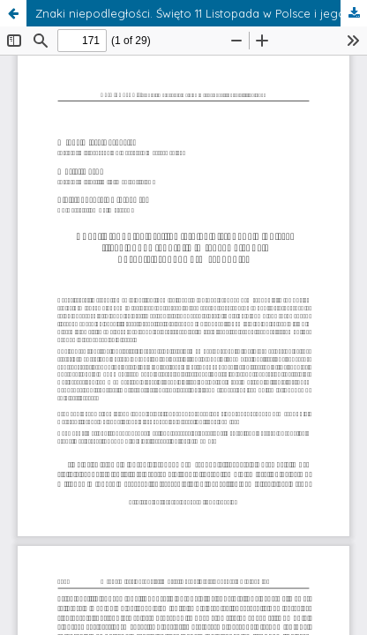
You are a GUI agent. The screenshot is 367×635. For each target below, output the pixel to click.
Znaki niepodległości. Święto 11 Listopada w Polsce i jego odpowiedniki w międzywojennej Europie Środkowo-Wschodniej (201, 13)
